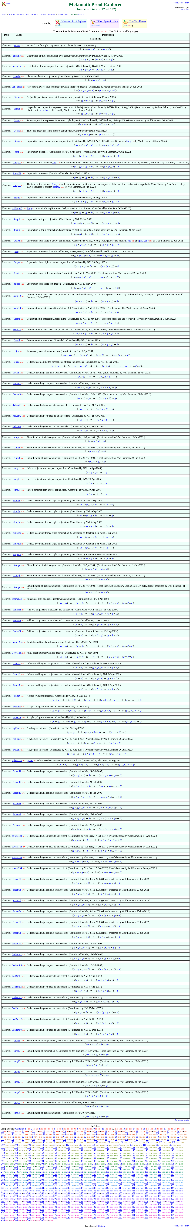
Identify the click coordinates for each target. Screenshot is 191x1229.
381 (107, 1196)
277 (29, 1177)
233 (3, 1169)
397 (133, 1198)
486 (16, 1217)
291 (29, 1180)
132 (146, 1147)
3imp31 (17, 162)
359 (3, 1193)
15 (144, 1128)
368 (120, 1193)
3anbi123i (17, 642)
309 (81, 1182)
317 (3, 1185)
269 (107, 1174)
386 (172, 1196)
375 (29, 1196)
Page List (81, 14)
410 (120, 1201)
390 (42, 1198)
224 (68, 1166)
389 (29, 1198)
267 (81, 1174)
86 (137, 1139)
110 (42, 1145)
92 (12, 1142)
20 (12, 1131)
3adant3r (17, 933)
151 (29, 1153)
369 (133, 1193)
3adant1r (17, 889)
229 (133, 1166)
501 (29, 1220)
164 (16, 1155)
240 (94, 1169)
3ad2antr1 (17, 1008)
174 (146, 1155)
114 (93, 1145)
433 (55, 1207)
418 (42, 1204)
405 (55, 1201)
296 (94, 1180)
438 (120, 1207)
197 (81, 1161)
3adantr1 (17, 803)
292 (42, 1180)
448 (68, 1209)
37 (2, 1134)
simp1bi (17, 533)
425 (133, 1204)
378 (68, 1196)
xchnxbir (44, 110)
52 (157, 1134)
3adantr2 (17, 814)
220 (16, 1166)
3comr (17, 318)
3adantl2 (17, 782)
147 (159, 1150)
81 (85, 1139)
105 (160, 1142)
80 (75, 1139)
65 (106, 1136)
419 (55, 1204)
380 (94, 1196)
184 (94, 1158)
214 (120, 1163)
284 (120, 1177)
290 (16, 1180)
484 (172, 1215)
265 (55, 1174)
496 (146, 1217)
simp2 (17, 447)
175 (159, 1155)
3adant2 (17, 383)
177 (3, 1158)
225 (81, 1166)
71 (168, 1136)
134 (172, 1147)
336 (68, 1188)
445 (29, 1209)
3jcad (17, 362)
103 (134, 1142)
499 (3, 1220)
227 (107, 1166)
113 (80, 1145)
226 (94, 1166)
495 (133, 1217)
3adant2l (17, 900)
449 (81, 1209)
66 (116, 1136)
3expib (17, 283)
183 (81, 1158)
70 (157, 1136)
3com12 (56, 187)
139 (55, 1150)
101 (108, 1142)
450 (94, 1209)
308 (68, 1182)
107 (3, 1145)
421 (81, 1204)
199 (107, 1161)
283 (107, 1177)
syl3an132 (17, 760)
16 (154, 1128)
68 (137, 1136)
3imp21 (17, 185)
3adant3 (17, 394)
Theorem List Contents (48, 14)
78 (54, 1139)
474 (42, 1215)
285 (133, 1177)
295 (81, 1180)
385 (159, 1196)
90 (178, 1139)
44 (75, 1134)
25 (64, 1131)
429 (3, 1207)
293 (55, 1180)
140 (68, 1150)
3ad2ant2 (17, 415)
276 (16, 1177)
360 (16, 1193)
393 (81, 1198)
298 (120, 1180)
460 (42, 1212)
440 (146, 1207)
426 (146, 1204)
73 (2, 1139)
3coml (17, 340)
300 (146, 1180)
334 (42, 1188)
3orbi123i (16, 652)
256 (120, 1171)
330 (172, 1185)
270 (120, 1174)
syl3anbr (17, 717)
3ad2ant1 (17, 405)
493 (107, 1217)
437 (107, 1207)
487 (29, 1217)
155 (81, 1153)
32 (137, 1131)
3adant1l (17, 879)
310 (94, 1182)
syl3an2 (17, 739)
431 (29, 1207)
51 (147, 1134)
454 (146, 1209)
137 (29, 1150)
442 (172, 1207)
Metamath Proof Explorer (71, 21)
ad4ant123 (17, 836)
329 (159, 1185)
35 (168, 1131)
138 (42, 1150)
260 (172, 1171)
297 (107, 1180)
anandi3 (17, 55)
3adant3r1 (17, 943)
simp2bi (17, 543)
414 (172, 1201)
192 (16, 1161)
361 (29, 1193)
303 (3, 1182)
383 (133, 1196)
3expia (17, 273)
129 (107, 1147)
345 (3, 1190)
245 (159, 1169)
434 (68, 1207)
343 (159, 1188)
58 (33, 1136)
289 (3, 1180)
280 (68, 1177)
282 (94, 1177)
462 (68, 1212)
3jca (17, 351)
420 (68, 1204)
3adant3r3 (17, 965)
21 (23, 1131)
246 (172, 1169)
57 (23, 1136)
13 (123, 1128)
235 (29, 1169)
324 (94, 1185)
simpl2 (17, 1051)
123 (29, 1147)
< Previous (178, 3)
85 (126, 1139)
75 (23, 1139)
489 (55, 1217)
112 (67, 1145)
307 (55, 1182)
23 (44, 1131)
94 (33, 1142)
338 (94, 1188)
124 (42, 1147)
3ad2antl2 (17, 986)
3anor (17, 120)
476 (68, 1215)
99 (85, 1142)
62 (75, 1136)
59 (44, 1136)
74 (12, 1139)
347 (29, 1190)
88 (157, 1139)
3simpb (16, 575)
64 (95, 1136)
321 (55, 1185)
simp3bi (17, 554)
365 (81, 1193)
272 (146, 1174)
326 (120, 1185)
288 (172, 1177)
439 (133, 1207)
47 (106, 1134)
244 (146, 1169)
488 (42, 1217)
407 (81, 1201)
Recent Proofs (62, 14)
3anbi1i (16, 663)
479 (107, 1215)
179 (29, 1158)
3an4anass (17, 86)
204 (172, 1161)
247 (3, 1171)
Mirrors (4, 14)
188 (146, 1158)
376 (42, 1196)
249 (29, 1171)
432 (42, 1207)
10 (93, 1128)
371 (159, 1193)
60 (54, 1136)
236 (42, 1169)
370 (146, 1193)
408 (94, 1201)
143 (107, 1150)
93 (23, 1142)
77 (44, 1139)
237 (55, 1169)
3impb (17, 197)
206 (16, 1163)
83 (106, 1139)
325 (107, 1185)
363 (55, 1193)
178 (16, 1158)
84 (116, 1139)
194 (42, 1161)
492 (94, 1217)
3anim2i (17, 620)
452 (120, 1209)
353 (107, 1190)
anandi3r (17, 66)
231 (159, 1166)
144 (120, 1150)
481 (133, 1215)
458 (16, 1212)
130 (120, 1147)
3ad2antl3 (17, 997)
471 (3, 1215)
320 (42, 1185)
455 (159, 1209)
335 (55, 1188)
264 (42, 1174)
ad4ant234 (17, 868)
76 (33, 1139)
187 (133, 1158)
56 (12, 1136)
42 (54, 1134)
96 (54, 1142)
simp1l (17, 1102)
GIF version (185, 9)
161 (159, 1153)
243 (133, 1169)
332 (16, 1188)
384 (146, 1196)
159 (133, 1153)
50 (137, 1134)
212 (94, 1163)
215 (133, 1163)
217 (159, 1163)
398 (146, 1198)
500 (16, 1220)
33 (147, 1131)
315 (159, 1182)
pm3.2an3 (144, 240)
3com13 (17, 308)
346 (16, 1190)
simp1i (17, 468)
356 (146, 1190)
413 (159, 1201)
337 (81, 1188)
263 (29, 1174)
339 (107, 1188)
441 (159, 1207)
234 (16, 1169)
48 (116, 1134)
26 (75, 1131)
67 (126, 1136)
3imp (128, 141)
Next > (186, 3)
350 (68, 1190)
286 (146, 1177)
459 (29, 1212)
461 (55, 1212)
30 (116, 1131)
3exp (128, 240)
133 (159, 1147)
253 (81, 1171)
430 (16, 1207)
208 (42, 1163)
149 (3, 1153)
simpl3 (17, 1061)
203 (159, 1161)
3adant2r (17, 911)
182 (68, 1158)
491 (81, 1217)
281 (81, 1177)
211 (81, 1163)
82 (95, 1139)
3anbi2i (16, 674)
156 (94, 1153)
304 (16, 1182)
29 (106, 1131)
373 (3, 1196)
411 (133, 1201)
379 (81, 1196)
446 (42, 1209)
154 (68, 1153)
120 (170, 1145)
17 (165, 1128)
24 (54, 1131)
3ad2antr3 (17, 1030)
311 (107, 1182)
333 (29, 1188)
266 (68, 1174)
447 (55, 1209)
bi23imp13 (17, 208)
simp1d (16, 500)
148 (172, 1150)
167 (55, 1155)
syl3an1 (17, 728)
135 (3, 1150)
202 (146, 1161)
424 (120, 1204)
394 (94, 1198)
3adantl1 (17, 771)
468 (146, 1212)
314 (146, 1182)
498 (172, 1217)
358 (172, 1190)
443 (3, 1209)
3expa (17, 240)
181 (55, 1158)
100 (96, 1142)
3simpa (16, 565)
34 (157, 1131)
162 (172, 1153)
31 (126, 1131)
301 (159, 1180)
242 (120, 1169)
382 (120, 1196)
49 (126, 1134)
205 (3, 1163)
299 (133, 1180)
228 (120, 1166)
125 (55, 1147)
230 (146, 1166)
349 (55, 1190)
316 (172, 1182)
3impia (17, 230)
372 (172, 1193)
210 (68, 1163)
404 (42, 1201)
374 (16, 1196)
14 (134, 1128)
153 (55, 1153)
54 (178, 1134)
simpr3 (17, 1092)
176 (172, 1155)
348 (42, 1190)
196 (68, 1161)
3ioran (17, 97)
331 (3, 1188)
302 (172, 1180)
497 (159, 1217)
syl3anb (17, 706)
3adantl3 (17, 793)
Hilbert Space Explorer (104, 21)
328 (146, 1185)
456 (172, 1209)
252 (68, 1171)
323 (81, 1185)
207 (29, 1163)
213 (107, 1163)
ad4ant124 (17, 846)
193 (29, 1161)
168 (68, 1155)
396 (120, 1198)
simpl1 (17, 1040)
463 (81, 1212)
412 (146, 1201)
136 (16, 1150)
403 (29, 1201)
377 (55, 1196)
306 (42, 1182)
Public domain (101, 1226)
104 (147, 1142)
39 (23, 1134)
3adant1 (17, 372)
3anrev (17, 45)
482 (146, 1215)
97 (64, 1142)
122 (16, 1147)
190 (172, 1158)
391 (55, 1198)
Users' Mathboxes (134, 21)
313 (133, 1182)
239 (81, 1169)
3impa (17, 141)
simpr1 (17, 1071)
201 (133, 1161)
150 (16, 1153)
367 (107, 1193)
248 (16, 1171)
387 (3, 1198)
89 (168, 1139)
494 (120, 1217)
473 (29, 1215)
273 (159, 1174)
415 (3, 1204)
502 (42, 1220)
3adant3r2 (17, 954)
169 (81, 1155)
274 (172, 1174)
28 (95, 1131)
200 (120, 1161)
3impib (17, 219)
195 (55, 1161)
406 (68, 1201)
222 (42, 1166)
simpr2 (17, 1082)
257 (133, 1171)
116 (119, 1145)
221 (29, 1166)
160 (146, 1153)
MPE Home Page (32, 14)
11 (103, 1128)
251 (55, 1171)
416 (16, 1204)
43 (64, 1134)
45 (85, 1134)
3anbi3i (16, 685)
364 (68, 1193)
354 (120, 1190)
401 (3, 1201)
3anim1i (17, 609)
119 (157, 1145)
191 (3, 1161)
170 (94, 1155)
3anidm (16, 76)
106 (173, 1142)
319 (29, 1185)
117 (131, 1145)
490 (68, 1217)
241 (107, 1169)
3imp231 (17, 173)
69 (147, 1136)
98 (75, 1142)
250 (42, 1171)
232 (172, 1166)
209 (55, 1163)
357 (159, 1190)
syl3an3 (17, 749)
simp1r (17, 1113)
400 (172, 1198)
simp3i (17, 490)
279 (55, 1177)
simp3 (17, 458)
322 (68, 1185)
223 (55, 1166)
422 (94, 1204)
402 (16, 1201)
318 (16, 1185)
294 (68, 1180)
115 (106, 1145)
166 (42, 1155)
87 (147, 1139)
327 (133, 1185)
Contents (19, 1128)
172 (120, 1155)
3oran (17, 130)
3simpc (16, 587)
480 (120, 1215)
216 (146, 1163)
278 (42, 1177)
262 (16, 1174)
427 (159, 1204)
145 (133, 1150)
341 (133, 1188)
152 (42, 1153)
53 (168, 1134)
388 (16, 1198)
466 (120, 1212)
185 (107, 1158)
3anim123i (17, 599)
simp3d (16, 522)
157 (107, 1153)
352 (94, 1190)
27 (85, 1131)
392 (68, 1198)
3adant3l (17, 922)
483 (159, 1215)
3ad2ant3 (17, 426)
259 (159, 1171)
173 (133, 1155)
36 (178, 1131)
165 (29, 1155)
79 (64, 1139)
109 (29, 1145)
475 (55, 1215)
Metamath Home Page (16, 14)
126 (68, 1147)
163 (3, 1155)
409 (107, 1201)
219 (3, 1166)
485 (3, 1217)
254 (94, 1171)
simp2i (17, 479)
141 (81, 1150)
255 (107, 1171)
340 (120, 1188)
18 (175, 1128)
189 (159, 1158)
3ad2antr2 (17, 1019)
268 (94, 1174)
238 (68, 1169)
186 (120, 1158)
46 (95, 1134)
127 (81, 1147)
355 (133, 1190)
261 (3, 1174)
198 (94, 1161)
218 (172, 1163)
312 (120, 1182)
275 (3, 1177)
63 (85, 1136)
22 (33, 1131)
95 (44, 1142)
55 (2, 1136)
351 (81, 1190)
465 (107, 1212)
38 (12, 1134)
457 (3, 1212)
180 (42, 1158)
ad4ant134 (17, 857)
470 (172, 1212)
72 (178, 1136)
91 (2, 1142)
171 (107, 1155)
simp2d (16, 511)
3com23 (17, 329)
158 (120, 1153)
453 (133, 1209)
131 (133, 1147)
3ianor (17, 108)
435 (81, 1207)
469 (159, 1212)
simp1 (17, 437)
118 (144, 1145)
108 (16, 1145)
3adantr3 (17, 825)
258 (146, 1171)
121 (3, 1147)
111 (55, 1145)
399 (159, 1198)
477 (81, 1215)
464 (94, 1212)
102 (121, 1142)
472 (16, 1215)
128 (94, 1147)
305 (29, 1182)
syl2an (30, 760)
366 (94, 1193)
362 (42, 1193)
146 (146, 1150)
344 (172, 1188)
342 (146, 1188)
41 (44, 1134)
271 (133, 1174)
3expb (17, 262)
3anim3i (17, 631)
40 (33, 1134)
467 (133, 1212)
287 (159, 1177)
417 (29, 1204)
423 (107, 1204)
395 (107, 1198)
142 (94, 1150)
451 (107, 1209)
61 (64, 1136)
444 (16, 1209)
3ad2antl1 (17, 976)
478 (94, 1215)
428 (172, 1204)
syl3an (17, 696)
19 (2, 1131)
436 (94, 1207)
